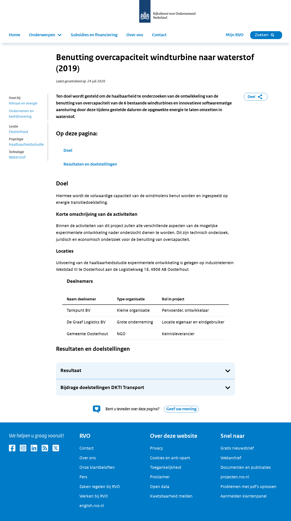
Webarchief (230, 457)
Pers (83, 476)
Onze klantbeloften (97, 467)
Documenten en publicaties (245, 467)
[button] (45, 35)
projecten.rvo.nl (234, 476)
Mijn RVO (235, 34)
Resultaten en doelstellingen (90, 164)
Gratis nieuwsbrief (237, 448)
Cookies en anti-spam (170, 457)
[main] (145, 232)
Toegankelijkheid (165, 467)
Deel (256, 97)
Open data (159, 486)
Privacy (156, 448)
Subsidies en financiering (94, 34)
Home (14, 34)
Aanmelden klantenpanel (243, 496)
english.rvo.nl (91, 505)
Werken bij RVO (93, 496)
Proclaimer (160, 476)
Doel (67, 150)
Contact (159, 34)
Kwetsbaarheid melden (171, 496)
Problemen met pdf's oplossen (248, 486)
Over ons (134, 34)
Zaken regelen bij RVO (99, 486)
